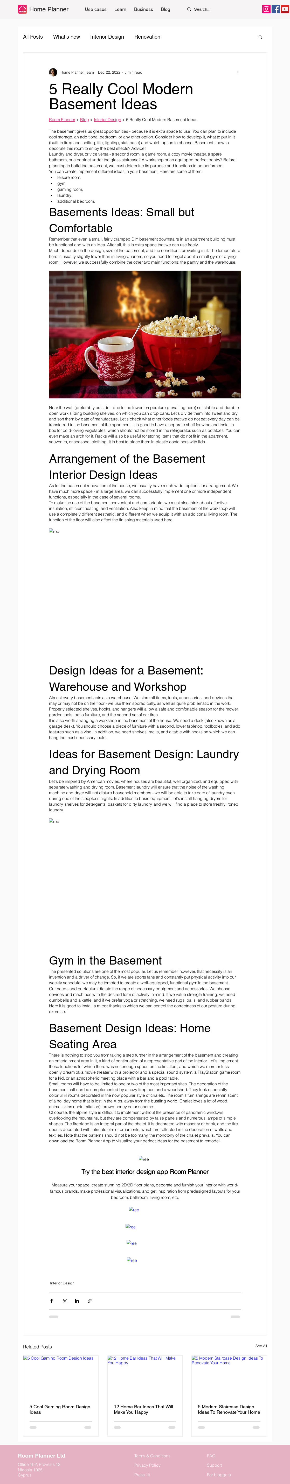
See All (261, 1346)
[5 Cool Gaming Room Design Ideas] (60, 1377)
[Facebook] (276, 9)
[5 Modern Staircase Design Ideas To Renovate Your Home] (229, 1377)
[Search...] (204, 9)
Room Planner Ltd (41, 1455)
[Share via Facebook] (51, 1300)
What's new (66, 37)
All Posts (33, 37)
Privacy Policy (147, 1465)
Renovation (147, 37)
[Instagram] (266, 9)
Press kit (142, 1474)
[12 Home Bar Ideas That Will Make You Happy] (145, 1377)
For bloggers (219, 1474)
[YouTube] (285, 9)
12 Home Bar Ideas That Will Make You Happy (143, 1409)
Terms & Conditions (152, 1455)
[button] (120, 9)
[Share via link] (89, 1300)
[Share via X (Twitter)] (64, 1300)
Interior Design (107, 37)
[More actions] (238, 72)
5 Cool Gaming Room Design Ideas (60, 1409)
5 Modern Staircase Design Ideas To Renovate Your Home (229, 1409)
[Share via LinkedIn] (76, 1300)
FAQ (211, 1455)
